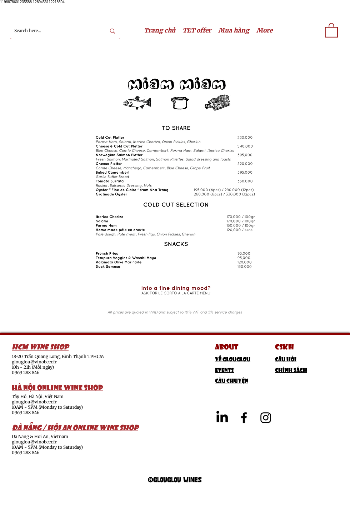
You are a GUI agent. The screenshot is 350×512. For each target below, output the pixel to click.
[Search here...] (54, 31)
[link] (331, 30)
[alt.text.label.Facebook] (244, 418)
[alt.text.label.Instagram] (266, 418)
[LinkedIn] (222, 418)
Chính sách (291, 369)
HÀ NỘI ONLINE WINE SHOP (57, 387)
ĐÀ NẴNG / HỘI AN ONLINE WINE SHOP (75, 427)
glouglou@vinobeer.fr (34, 361)
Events (224, 369)
